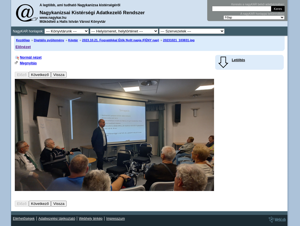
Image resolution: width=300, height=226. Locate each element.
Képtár (73, 40)
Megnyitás (28, 63)
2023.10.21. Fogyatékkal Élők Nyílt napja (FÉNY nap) (120, 40)
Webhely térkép (90, 219)
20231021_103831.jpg (179, 40)
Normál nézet (31, 57)
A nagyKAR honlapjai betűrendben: (262, 13)
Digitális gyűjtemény (49, 40)
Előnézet (23, 47)
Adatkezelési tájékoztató (56, 219)
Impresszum (115, 219)
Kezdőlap (23, 40)
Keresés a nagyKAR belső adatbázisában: (258, 4)
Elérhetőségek (24, 219)
